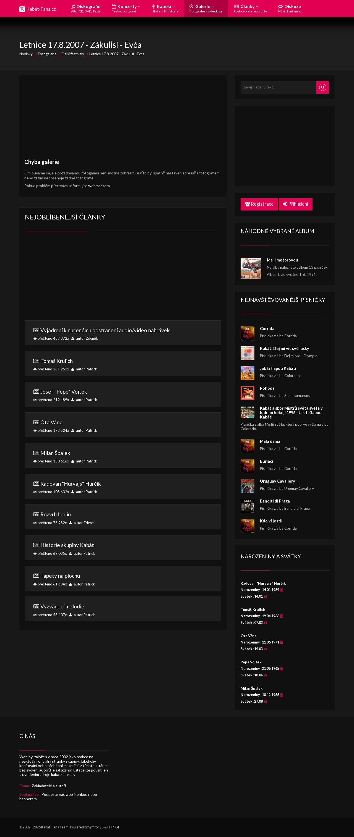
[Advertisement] (123, 119)
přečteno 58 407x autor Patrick (123, 610)
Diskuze (289, 8)
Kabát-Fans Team (55, 827)
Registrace (259, 204)
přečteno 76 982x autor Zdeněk (123, 518)
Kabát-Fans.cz (41, 9)
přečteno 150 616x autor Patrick (123, 457)
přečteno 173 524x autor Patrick (123, 426)
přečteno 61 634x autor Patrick (123, 579)
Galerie (206, 8)
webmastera (99, 185)
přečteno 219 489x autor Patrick (123, 395)
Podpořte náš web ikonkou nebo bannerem (58, 796)
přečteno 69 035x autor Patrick (123, 549)
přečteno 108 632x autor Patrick (123, 487)
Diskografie (86, 8)
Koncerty (126, 8)
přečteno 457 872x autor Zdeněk (123, 334)
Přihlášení (295, 204)
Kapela (165, 8)
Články (250, 8)
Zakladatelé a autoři (49, 785)
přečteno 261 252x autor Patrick (123, 365)
